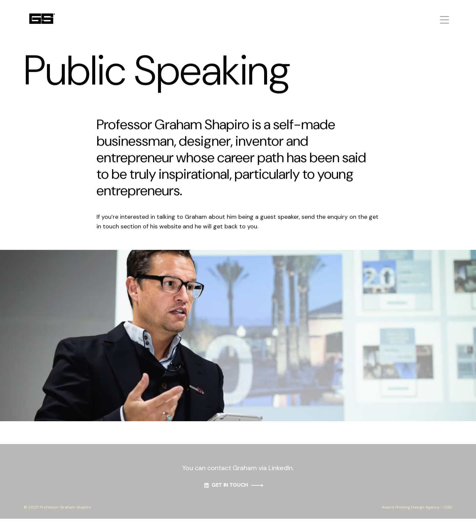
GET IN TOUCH (238, 489)
